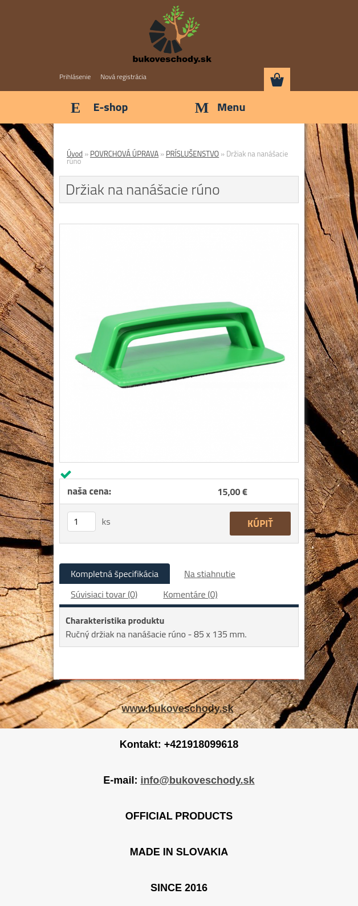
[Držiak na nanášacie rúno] (179, 229)
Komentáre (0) (190, 594)
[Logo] (171, 35)
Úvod (75, 153)
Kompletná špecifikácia (114, 573)
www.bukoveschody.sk (177, 708)
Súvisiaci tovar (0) (104, 594)
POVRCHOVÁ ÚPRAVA (124, 153)
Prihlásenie (75, 76)
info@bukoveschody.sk (197, 780)
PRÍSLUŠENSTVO (192, 153)
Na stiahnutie (209, 573)
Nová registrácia (123, 76)
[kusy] (81, 522)
